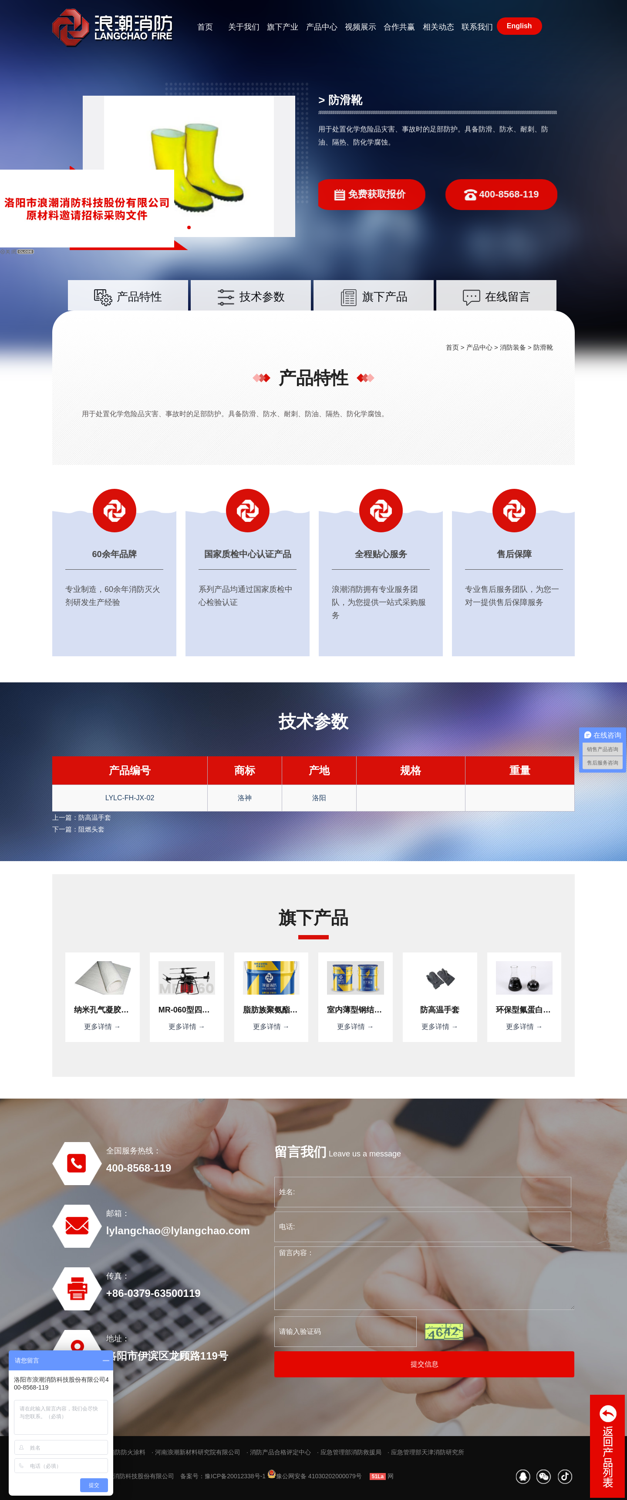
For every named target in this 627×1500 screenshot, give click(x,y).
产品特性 (128, 309)
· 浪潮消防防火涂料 (119, 1452)
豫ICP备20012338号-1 (235, 1476)
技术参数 (251, 309)
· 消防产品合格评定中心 (278, 1452)
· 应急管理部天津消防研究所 (426, 1452)
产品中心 (479, 347)
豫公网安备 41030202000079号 (314, 1476)
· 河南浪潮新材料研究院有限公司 (196, 1452)
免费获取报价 (345, 195)
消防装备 (513, 347)
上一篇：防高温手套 (81, 817)
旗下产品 (374, 309)
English (519, 26)
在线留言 (496, 309)
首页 (452, 347)
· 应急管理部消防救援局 (349, 1452)
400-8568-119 (525, 195)
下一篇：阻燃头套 (78, 829)
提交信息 (424, 1364)
